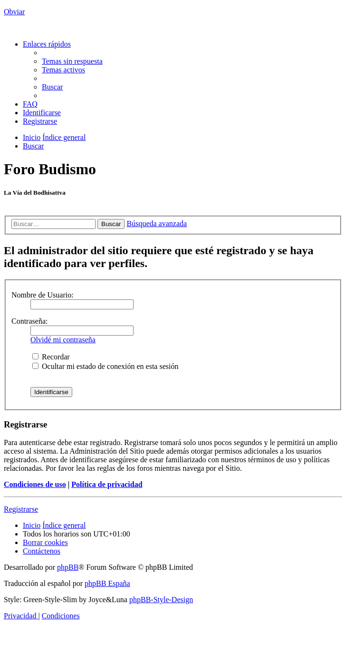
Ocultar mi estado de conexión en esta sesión (105, 366)
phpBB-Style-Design (161, 600)
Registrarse (21, 509)
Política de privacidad (106, 484)
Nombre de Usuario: (42, 295)
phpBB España (107, 583)
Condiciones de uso (35, 484)
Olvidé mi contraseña (63, 340)
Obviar (14, 12)
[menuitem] (72, 61)
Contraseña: (29, 321)
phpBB (67, 567)
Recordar (51, 357)
